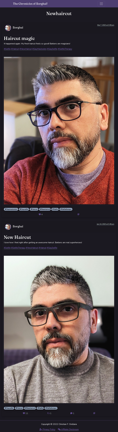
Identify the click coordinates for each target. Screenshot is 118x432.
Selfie (55, 209)
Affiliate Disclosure (68, 429)
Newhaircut (45, 209)
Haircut (34, 209)
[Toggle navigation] (101, 3)
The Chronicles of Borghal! (30, 3)
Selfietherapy (65, 209)
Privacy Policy (47, 429)
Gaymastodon (11, 209)
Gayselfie (24, 209)
